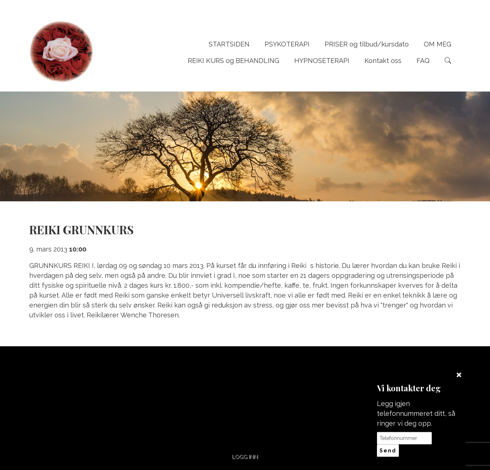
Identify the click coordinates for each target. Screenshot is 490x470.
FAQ (423, 60)
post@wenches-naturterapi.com (300, 388)
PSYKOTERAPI (287, 44)
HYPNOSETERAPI (321, 60)
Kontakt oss (382, 60)
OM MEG (437, 44)
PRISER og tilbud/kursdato (367, 44)
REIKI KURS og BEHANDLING (233, 60)
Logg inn (245, 457)
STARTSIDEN (229, 44)
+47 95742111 (189, 385)
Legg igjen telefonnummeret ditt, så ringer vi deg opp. (416, 413)
